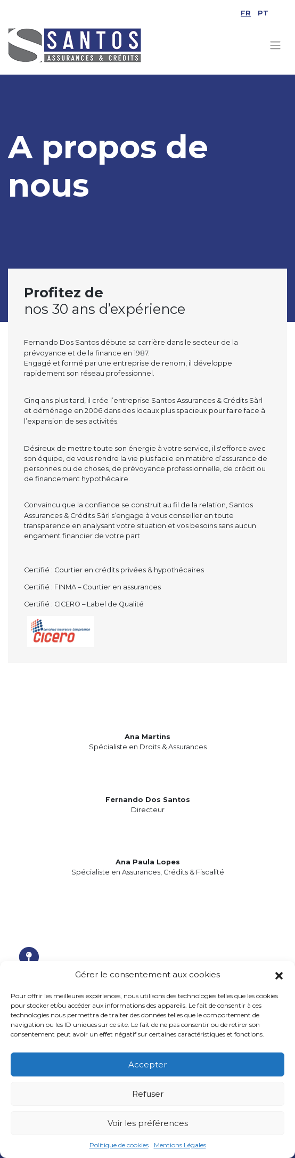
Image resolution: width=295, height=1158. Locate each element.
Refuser (147, 1094)
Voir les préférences (148, 1123)
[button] (279, 974)
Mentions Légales (180, 1145)
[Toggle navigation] (275, 45)
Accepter (147, 1064)
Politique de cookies (119, 1145)
